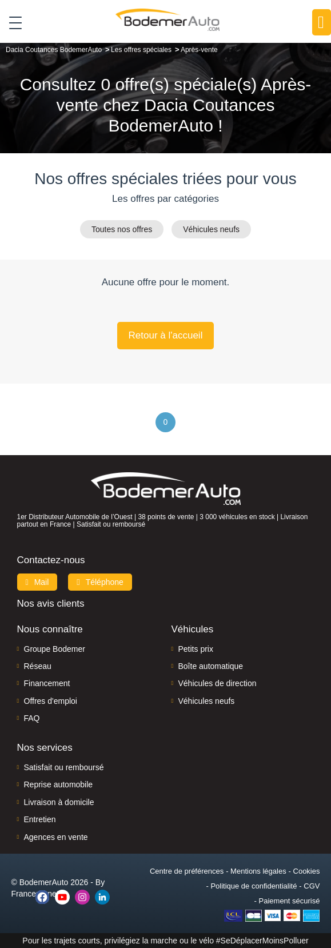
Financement (47, 683)
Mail (37, 582)
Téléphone (100, 582)
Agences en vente (56, 837)
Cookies (306, 871)
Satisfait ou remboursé (64, 767)
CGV (312, 886)
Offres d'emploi (50, 701)
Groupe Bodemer (54, 649)
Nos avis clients (51, 603)
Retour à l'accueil (166, 335)
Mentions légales (258, 871)
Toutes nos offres (121, 229)
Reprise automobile (58, 784)
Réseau (37, 666)
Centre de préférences (187, 871)
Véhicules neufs (211, 229)
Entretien (40, 819)
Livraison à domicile (59, 802)
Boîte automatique (211, 666)
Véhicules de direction (217, 683)
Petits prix (195, 649)
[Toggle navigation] (11, 22)
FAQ (32, 718)
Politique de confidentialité (253, 886)
